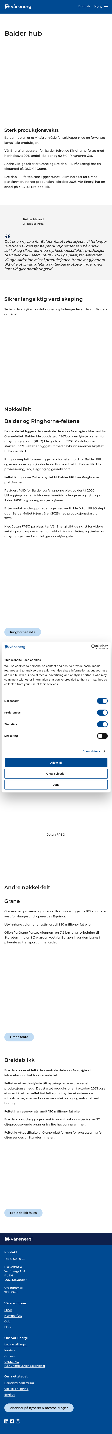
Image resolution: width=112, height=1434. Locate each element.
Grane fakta (19, 1037)
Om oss (9, 1356)
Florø (7, 1327)
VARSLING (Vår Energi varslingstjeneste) (24, 1363)
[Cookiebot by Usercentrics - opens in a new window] (91, 646)
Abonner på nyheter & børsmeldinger (39, 1408)
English (84, 6)
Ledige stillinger (15, 1344)
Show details (91, 751)
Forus (8, 1310)
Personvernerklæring (19, 1383)
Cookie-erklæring (16, 1388)
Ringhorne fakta (22, 632)
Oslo (7, 1321)
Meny (101, 6)
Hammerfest (13, 1315)
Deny (56, 784)
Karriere (9, 1350)
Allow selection (56, 773)
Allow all (56, 762)
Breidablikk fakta (23, 1213)
